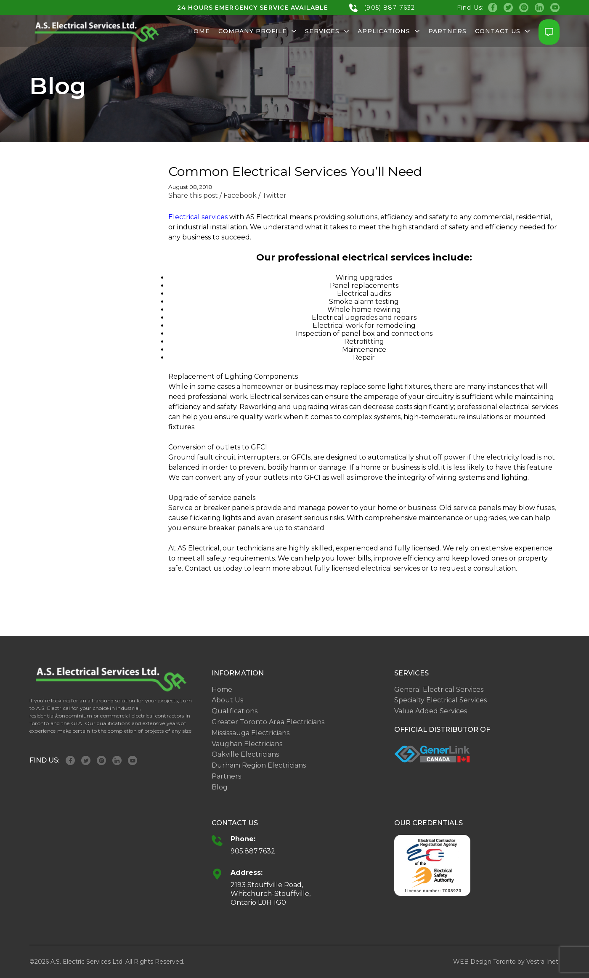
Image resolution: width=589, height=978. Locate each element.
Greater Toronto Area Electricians (268, 722)
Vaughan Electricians (247, 744)
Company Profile (257, 31)
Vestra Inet (542, 961)
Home (199, 31)
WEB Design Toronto (484, 961)
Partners (447, 31)
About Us (227, 700)
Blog (220, 787)
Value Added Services (430, 711)
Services (327, 31)
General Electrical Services (438, 690)
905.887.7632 (253, 851)
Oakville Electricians (245, 754)
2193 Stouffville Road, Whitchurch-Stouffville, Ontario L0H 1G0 (270, 893)
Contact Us (502, 31)
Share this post (193, 195)
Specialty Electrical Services (440, 700)
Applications (389, 31)
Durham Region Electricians (259, 765)
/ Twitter (272, 195)
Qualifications (234, 711)
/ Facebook (238, 195)
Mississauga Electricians (250, 733)
